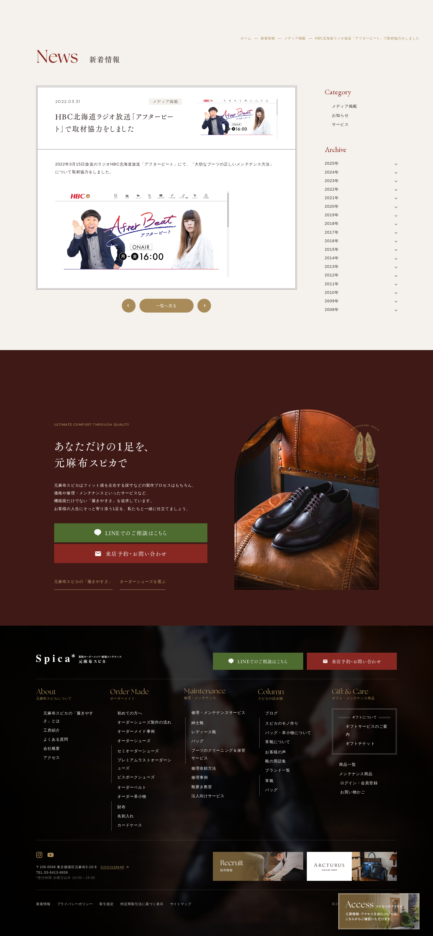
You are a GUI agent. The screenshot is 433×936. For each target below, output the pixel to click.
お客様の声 (275, 752)
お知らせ (340, 115)
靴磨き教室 (201, 787)
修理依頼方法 (203, 768)
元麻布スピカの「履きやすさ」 (83, 581)
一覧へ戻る (166, 305)
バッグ (197, 741)
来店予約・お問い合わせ (130, 553)
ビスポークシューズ (136, 777)
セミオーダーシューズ (138, 751)
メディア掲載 (295, 38)
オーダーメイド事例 (136, 731)
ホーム (246, 38)
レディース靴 (203, 732)
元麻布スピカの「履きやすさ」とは (68, 717)
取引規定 (106, 904)
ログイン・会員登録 (359, 783)
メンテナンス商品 (356, 774)
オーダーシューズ (134, 740)
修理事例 (199, 777)
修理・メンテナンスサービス (218, 712)
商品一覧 (347, 764)
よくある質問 (55, 739)
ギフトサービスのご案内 (366, 730)
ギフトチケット (360, 743)
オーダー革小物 (132, 796)
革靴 (269, 780)
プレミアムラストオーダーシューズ (144, 764)
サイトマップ (181, 904)
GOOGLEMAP (116, 867)
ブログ (271, 713)
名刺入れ (125, 816)
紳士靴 (197, 723)
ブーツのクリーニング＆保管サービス (218, 754)
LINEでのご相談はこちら (130, 532)
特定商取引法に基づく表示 (141, 904)
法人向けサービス (208, 796)
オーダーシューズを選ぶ (143, 581)
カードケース (129, 825)
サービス (340, 124)
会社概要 (51, 748)
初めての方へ (129, 713)
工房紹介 (51, 730)
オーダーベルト (132, 787)
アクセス (51, 757)
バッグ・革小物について (288, 732)
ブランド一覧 (277, 770)
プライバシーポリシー (75, 904)
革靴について (277, 742)
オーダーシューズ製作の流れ (144, 722)
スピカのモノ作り (282, 723)
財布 (121, 807)
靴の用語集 (275, 761)
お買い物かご (352, 792)
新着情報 (268, 38)
